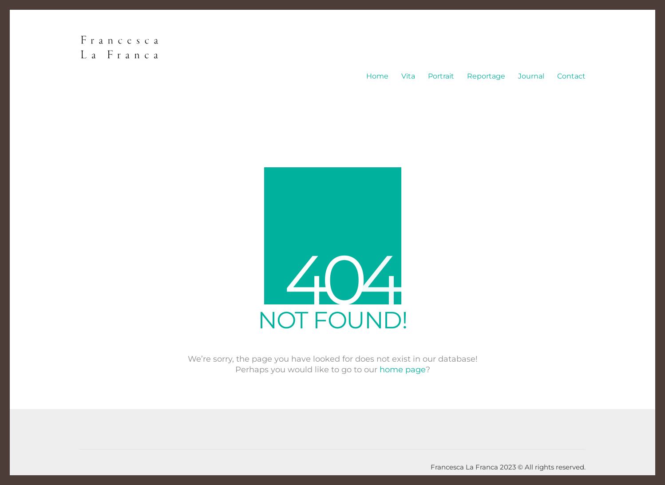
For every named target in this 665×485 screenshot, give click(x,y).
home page (403, 370)
